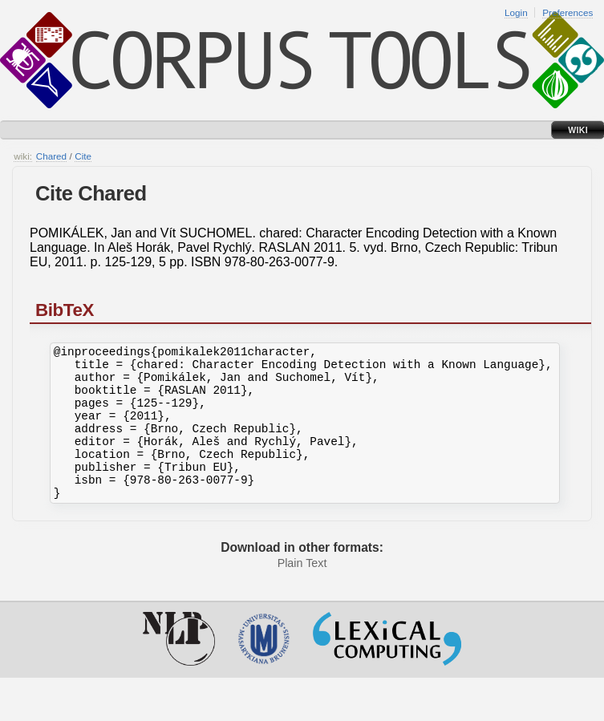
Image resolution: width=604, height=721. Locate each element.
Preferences (567, 12)
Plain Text (302, 591)
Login (516, 12)
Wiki (578, 130)
